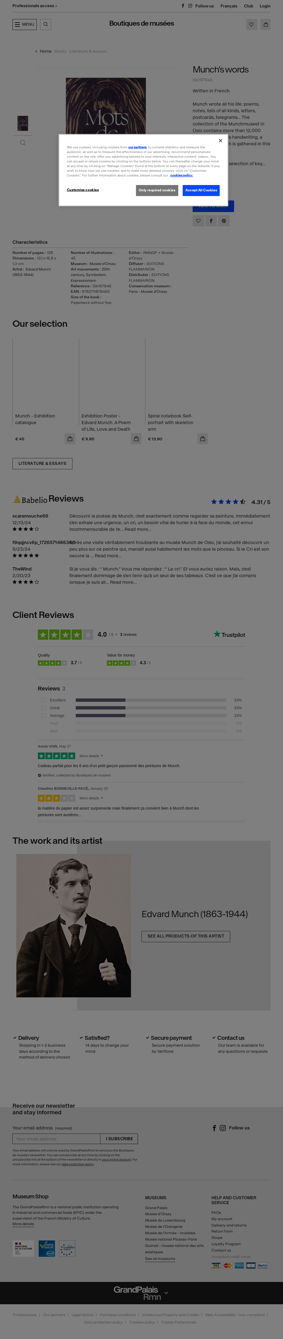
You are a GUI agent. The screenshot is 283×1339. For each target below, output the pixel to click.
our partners (137, 147)
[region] (143, 170)
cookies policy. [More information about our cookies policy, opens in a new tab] (181, 175)
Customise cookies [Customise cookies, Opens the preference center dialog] (83, 190)
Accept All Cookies (201, 190)
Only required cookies (157, 190)
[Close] (220, 141)
